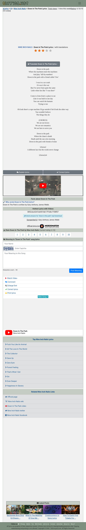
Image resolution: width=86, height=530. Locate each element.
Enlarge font (11, 286)
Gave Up (9, 358)
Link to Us (46, 524)
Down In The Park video (15, 406)
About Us (67, 524)
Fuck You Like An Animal (16, 344)
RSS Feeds (38, 524)
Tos (32, 524)
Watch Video (11, 278)
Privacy (22, 524)
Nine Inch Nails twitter (15, 411)
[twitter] (18, 524)
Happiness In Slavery (14, 386)
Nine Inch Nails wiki (14, 401)
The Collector (11, 354)
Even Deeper (11, 381)
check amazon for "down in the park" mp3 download (43, 216)
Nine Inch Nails (20, 9)
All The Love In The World (16, 349)
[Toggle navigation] (79, 3)
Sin (7, 377)
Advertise (59, 524)
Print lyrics (10, 293)
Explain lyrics (23, 172)
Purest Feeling (11, 367)
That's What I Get (12, 372)
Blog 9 (73, 524)
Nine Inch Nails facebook (16, 415)
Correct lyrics (63, 172)
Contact (52, 524)
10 (69, 234)
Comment (10, 282)
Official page (11, 397)
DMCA (28, 524)
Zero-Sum (10, 363)
